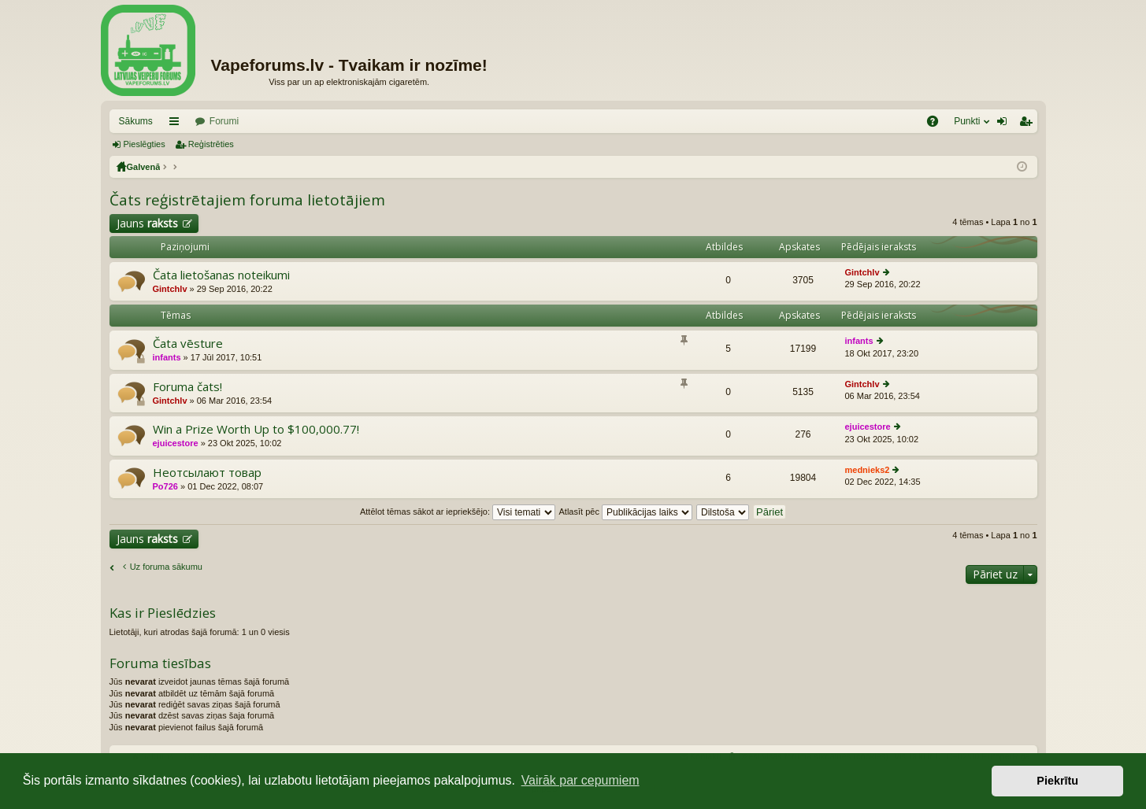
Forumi (224, 121)
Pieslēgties (144, 144)
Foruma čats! (187, 386)
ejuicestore (175, 443)
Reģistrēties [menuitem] (1028, 124)
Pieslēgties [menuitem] (1004, 124)
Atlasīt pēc (625, 511)
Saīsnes (177, 124)
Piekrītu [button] (1057, 780)
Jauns (147, 223)
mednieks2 (867, 470)
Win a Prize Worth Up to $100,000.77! (256, 429)
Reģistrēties (211, 144)
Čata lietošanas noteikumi (221, 275)
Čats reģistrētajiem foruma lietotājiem (247, 200)
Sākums (136, 121)
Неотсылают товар (207, 472)
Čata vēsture (188, 343)
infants (167, 357)
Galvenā (144, 167)
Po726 (165, 486)
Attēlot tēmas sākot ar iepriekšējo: (457, 511)
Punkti (967, 121)
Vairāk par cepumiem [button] (580, 780)
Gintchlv (170, 289)
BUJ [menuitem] (937, 124)
